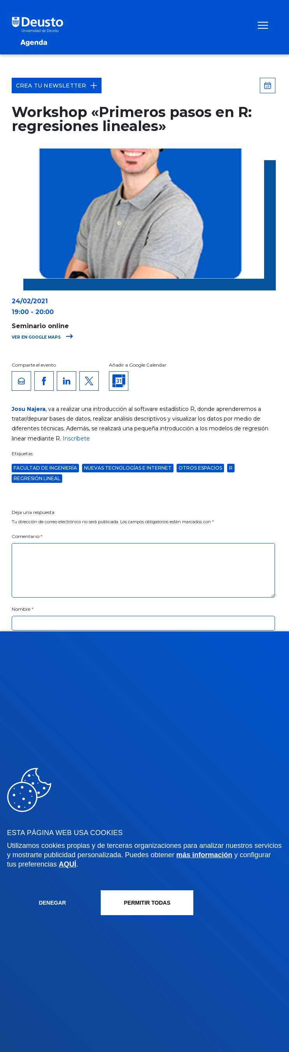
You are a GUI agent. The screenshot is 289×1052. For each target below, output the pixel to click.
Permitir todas (147, 903)
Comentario (27, 536)
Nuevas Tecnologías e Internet (128, 468)
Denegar (52, 903)
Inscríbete (76, 438)
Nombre (23, 609)
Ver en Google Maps (42, 337)
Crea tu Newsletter (57, 85)
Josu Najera (29, 408)
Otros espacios (200, 468)
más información (204, 855)
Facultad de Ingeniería (45, 468)
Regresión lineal (37, 478)
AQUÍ (67, 864)
